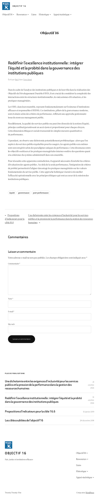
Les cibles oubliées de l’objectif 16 (24, 420)
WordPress (90, 492)
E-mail (11, 311)
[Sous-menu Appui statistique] (70, 14)
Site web (11, 324)
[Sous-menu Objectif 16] (13, 14)
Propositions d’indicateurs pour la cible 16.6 (14, 218)
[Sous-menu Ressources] (28, 14)
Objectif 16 (19, 6)
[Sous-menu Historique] (50, 14)
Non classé (27, 79)
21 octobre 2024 (91, 384)
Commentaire (14, 263)
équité (12, 192)
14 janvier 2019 (88, 411)
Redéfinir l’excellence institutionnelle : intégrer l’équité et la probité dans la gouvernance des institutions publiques (43, 399)
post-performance (41, 192)
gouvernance (23, 192)
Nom (10, 298)
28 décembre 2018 (87, 420)
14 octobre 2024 (91, 400)
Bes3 (17, 79)
